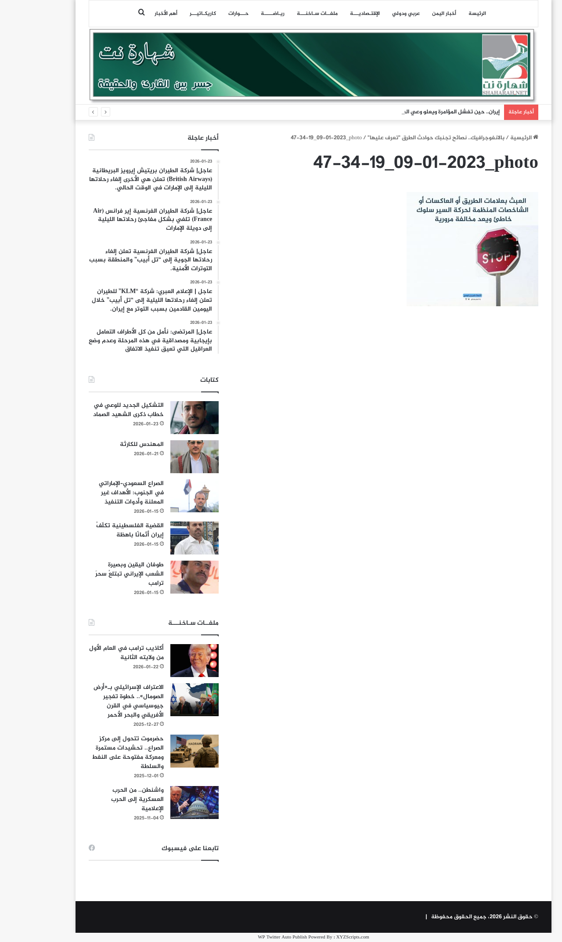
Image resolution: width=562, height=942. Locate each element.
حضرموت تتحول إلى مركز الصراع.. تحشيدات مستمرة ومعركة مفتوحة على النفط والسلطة (95, 753)
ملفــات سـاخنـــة (284, 13)
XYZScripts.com (320, 937)
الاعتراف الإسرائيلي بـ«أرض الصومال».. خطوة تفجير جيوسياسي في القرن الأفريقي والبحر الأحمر (96, 701)
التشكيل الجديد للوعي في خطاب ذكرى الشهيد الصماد (96, 410)
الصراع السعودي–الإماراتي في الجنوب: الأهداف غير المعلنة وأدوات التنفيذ (98, 492)
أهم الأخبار (133, 13)
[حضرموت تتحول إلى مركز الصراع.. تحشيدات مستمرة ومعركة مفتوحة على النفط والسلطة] (162, 751)
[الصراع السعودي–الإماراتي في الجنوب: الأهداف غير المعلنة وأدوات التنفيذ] (162, 495)
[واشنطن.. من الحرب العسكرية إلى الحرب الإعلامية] (162, 802)
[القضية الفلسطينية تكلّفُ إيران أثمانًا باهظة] (162, 538)
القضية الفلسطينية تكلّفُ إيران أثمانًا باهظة (97, 530)
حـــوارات (206, 13)
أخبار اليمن (412, 13)
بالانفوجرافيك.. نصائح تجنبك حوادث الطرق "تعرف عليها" (403, 138)
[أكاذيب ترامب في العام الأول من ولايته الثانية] (162, 660)
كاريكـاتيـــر (170, 13)
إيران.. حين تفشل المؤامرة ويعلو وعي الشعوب (412, 112)
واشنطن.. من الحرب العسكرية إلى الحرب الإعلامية (105, 799)
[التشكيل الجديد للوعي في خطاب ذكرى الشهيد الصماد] (162, 417)
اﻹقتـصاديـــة (332, 13)
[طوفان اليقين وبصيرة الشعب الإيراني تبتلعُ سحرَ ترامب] (162, 577)
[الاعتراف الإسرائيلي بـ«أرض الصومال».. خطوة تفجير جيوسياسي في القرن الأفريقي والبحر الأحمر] (162, 699)
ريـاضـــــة (240, 13)
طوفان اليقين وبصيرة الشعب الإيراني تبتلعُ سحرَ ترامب (97, 574)
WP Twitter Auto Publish (249, 937)
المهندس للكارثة (109, 444)
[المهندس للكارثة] (162, 456)
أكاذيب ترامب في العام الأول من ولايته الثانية (94, 653)
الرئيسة (445, 13)
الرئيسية (492, 138)
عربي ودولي (373, 13)
